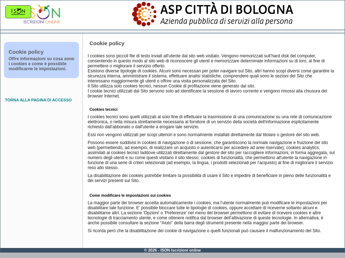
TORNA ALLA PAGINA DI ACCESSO (38, 100)
